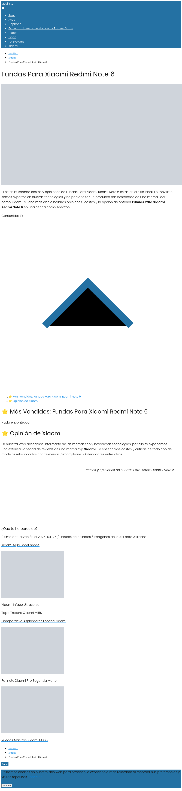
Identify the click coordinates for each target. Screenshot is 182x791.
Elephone (14, 24)
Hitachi (13, 33)
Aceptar (7, 785)
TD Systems (16, 42)
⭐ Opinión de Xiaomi (23, 401)
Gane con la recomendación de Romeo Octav (40, 28)
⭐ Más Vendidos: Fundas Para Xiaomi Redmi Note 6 (44, 397)
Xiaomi (13, 46)
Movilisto (7, 4)
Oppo (12, 37)
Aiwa (11, 15)
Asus (11, 20)
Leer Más (35, 777)
